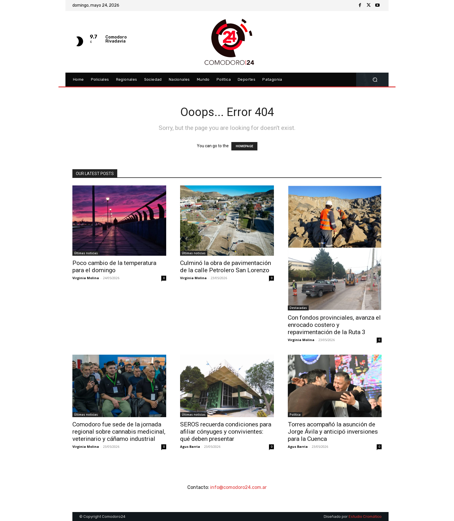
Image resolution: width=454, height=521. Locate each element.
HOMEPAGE (244, 146)
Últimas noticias (86, 253)
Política (295, 415)
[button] (375, 79)
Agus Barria (190, 446)
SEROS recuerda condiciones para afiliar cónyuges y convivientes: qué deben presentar (225, 431)
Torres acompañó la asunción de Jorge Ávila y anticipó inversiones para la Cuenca (333, 431)
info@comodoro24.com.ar (238, 487)
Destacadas (298, 308)
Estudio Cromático (365, 516)
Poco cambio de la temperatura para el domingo (114, 266)
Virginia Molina (85, 278)
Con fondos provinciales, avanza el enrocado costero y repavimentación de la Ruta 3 (334, 325)
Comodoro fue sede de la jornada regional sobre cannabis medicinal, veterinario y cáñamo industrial (118, 431)
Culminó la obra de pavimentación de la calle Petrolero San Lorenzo (225, 266)
